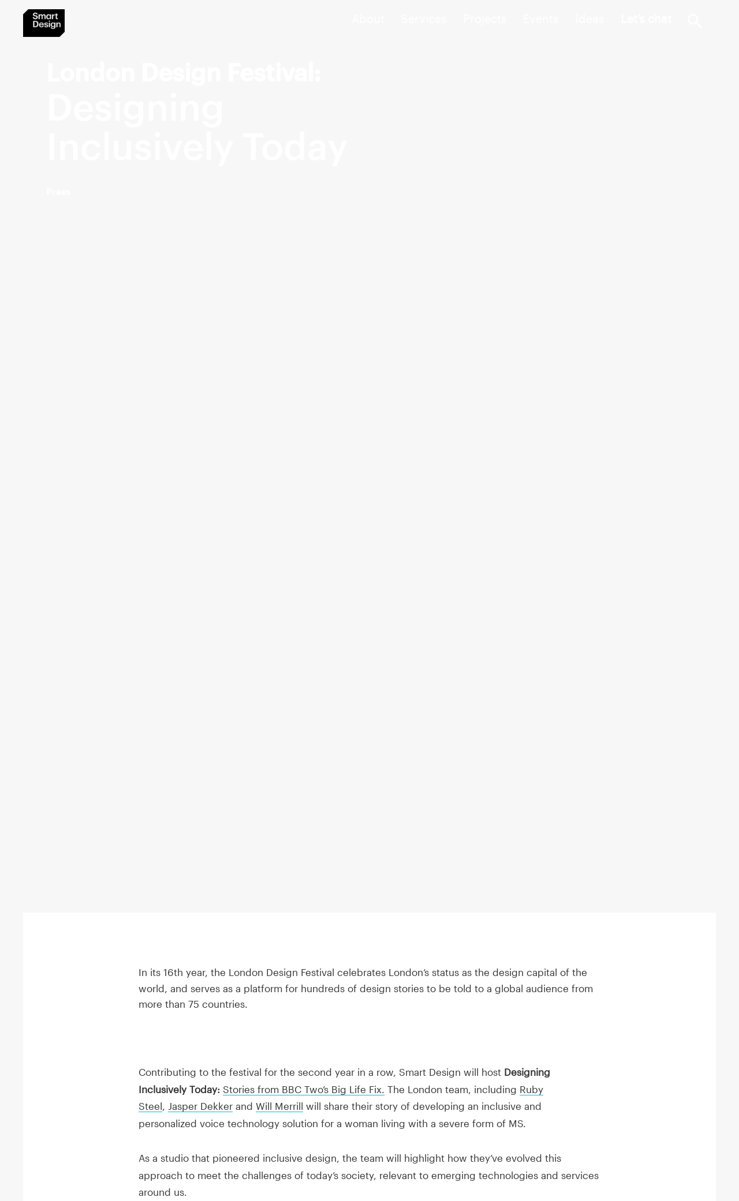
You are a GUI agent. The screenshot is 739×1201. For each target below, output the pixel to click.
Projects (485, 18)
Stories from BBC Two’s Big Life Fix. (304, 1089)
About (368, 18)
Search (695, 21)
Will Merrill (279, 1106)
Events (541, 18)
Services (424, 18)
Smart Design (44, 23)
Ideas (589, 18)
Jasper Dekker (200, 1106)
